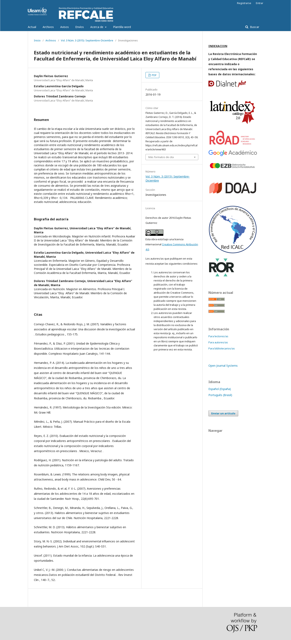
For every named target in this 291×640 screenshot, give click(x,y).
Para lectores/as (218, 336)
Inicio (37, 40)
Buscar (254, 27)
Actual (32, 27)
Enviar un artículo (223, 413)
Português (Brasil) (220, 395)
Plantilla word (122, 27)
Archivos (48, 27)
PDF (153, 75)
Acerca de (97, 27)
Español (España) (219, 389)
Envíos (79, 27)
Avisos (64, 27)
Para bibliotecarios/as (221, 348)
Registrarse (244, 3)
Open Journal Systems (223, 365)
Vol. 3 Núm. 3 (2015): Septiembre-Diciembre (87, 40)
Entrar (259, 3)
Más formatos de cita (161, 157)
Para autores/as (218, 342)
